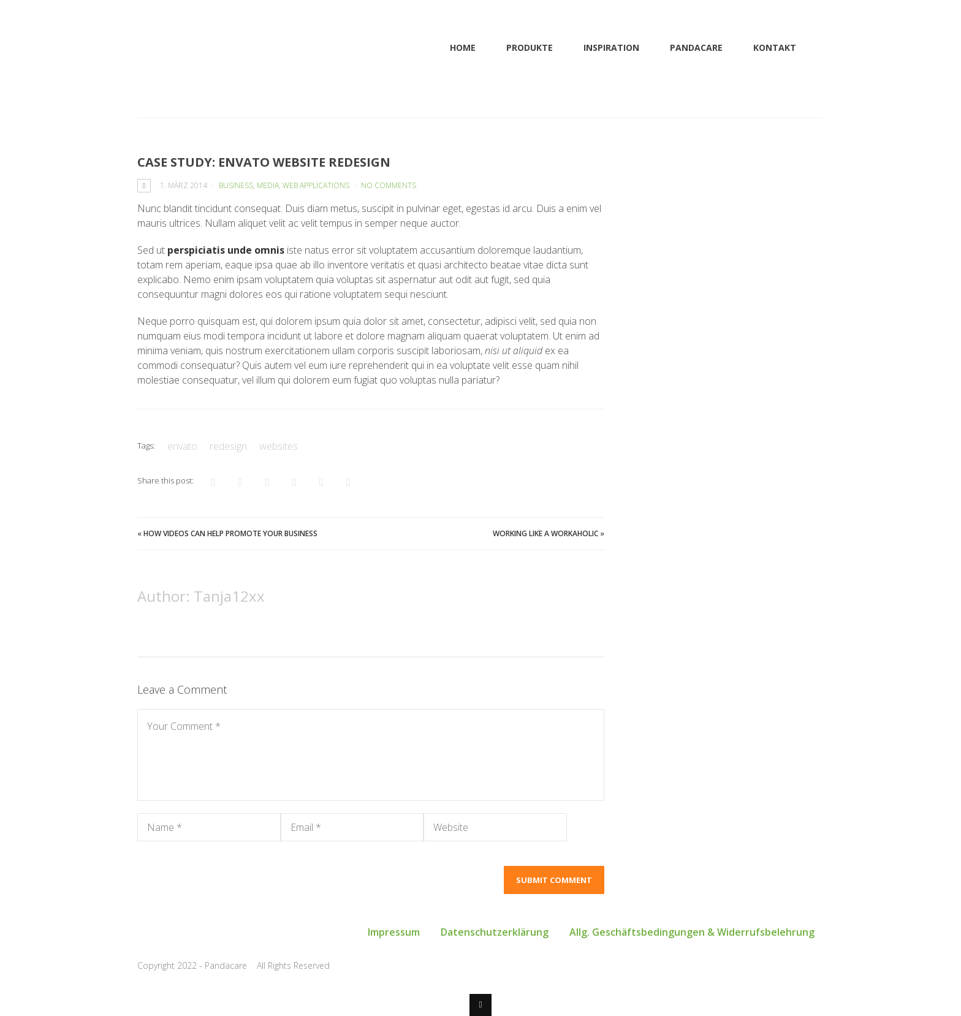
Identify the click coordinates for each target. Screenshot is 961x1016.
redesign (228, 446)
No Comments (388, 185)
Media (268, 185)
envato (182, 446)
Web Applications (316, 185)
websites (278, 446)
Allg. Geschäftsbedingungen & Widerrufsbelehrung (692, 932)
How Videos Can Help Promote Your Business (230, 533)
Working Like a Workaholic (545, 533)
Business (236, 185)
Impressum (394, 932)
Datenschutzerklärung (495, 932)
